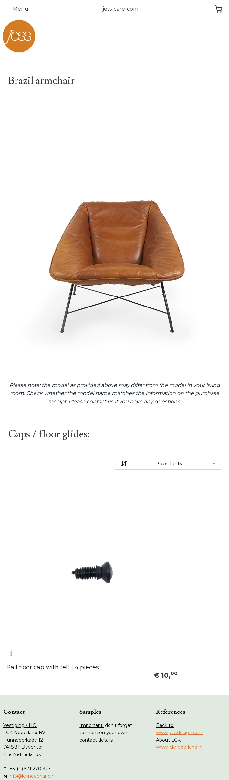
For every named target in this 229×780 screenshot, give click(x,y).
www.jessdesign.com (179, 625)
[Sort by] (168, 463)
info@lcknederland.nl (33, 668)
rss (103, 768)
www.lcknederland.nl (179, 639)
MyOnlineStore (180, 768)
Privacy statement (107, 725)
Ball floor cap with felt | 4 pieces (38, 556)
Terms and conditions (110, 718)
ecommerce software (126, 768)
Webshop (20, 710)
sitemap (91, 768)
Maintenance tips (29, 725)
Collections (22, 718)
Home (17, 703)
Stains (16, 732)
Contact (19, 739)
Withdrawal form (104, 710)
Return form (100, 703)
